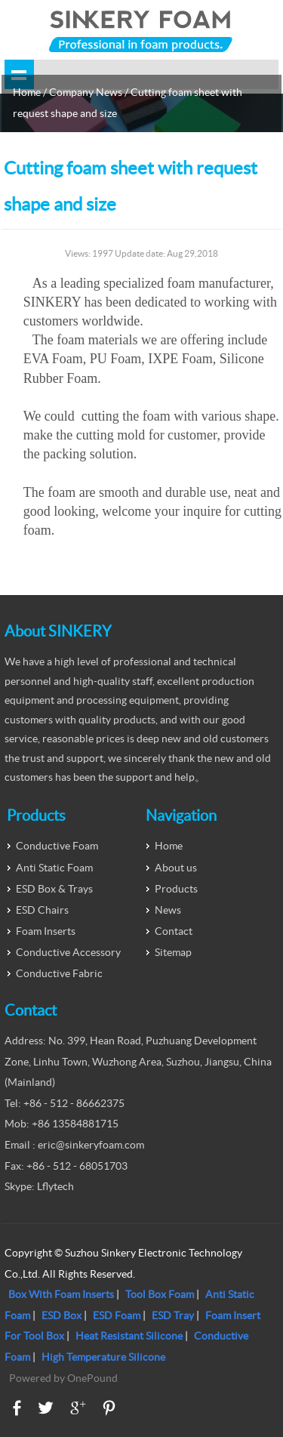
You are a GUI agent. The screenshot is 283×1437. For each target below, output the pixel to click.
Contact (173, 931)
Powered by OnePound (63, 1378)
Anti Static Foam (54, 868)
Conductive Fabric (59, 973)
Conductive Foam (57, 846)
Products (176, 889)
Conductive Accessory (68, 952)
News (168, 910)
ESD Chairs (42, 910)
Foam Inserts (45, 931)
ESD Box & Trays (54, 889)
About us (176, 868)
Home (27, 92)
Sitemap (173, 952)
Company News (85, 92)
